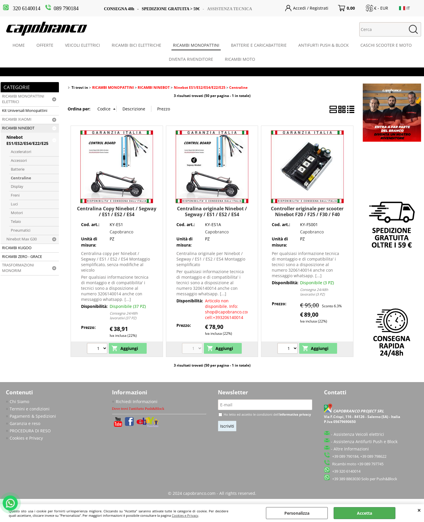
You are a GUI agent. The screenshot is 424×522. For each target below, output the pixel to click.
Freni (15, 195)
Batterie (17, 169)
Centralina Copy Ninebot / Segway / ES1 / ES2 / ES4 (116, 211)
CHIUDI (419, 510)
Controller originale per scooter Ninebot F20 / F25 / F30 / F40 (307, 211)
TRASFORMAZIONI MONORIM (18, 268)
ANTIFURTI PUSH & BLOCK (323, 45)
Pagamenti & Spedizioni (33, 416)
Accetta (364, 513)
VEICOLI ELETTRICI (82, 45)
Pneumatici (20, 230)
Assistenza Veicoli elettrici (359, 434)
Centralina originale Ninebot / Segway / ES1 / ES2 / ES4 (212, 211)
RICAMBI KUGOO (16, 247)
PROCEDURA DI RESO (30, 430)
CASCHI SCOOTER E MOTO (386, 45)
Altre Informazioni (351, 449)
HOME (19, 45)
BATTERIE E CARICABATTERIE (259, 45)
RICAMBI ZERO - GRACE (22, 256)
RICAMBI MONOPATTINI (196, 45)
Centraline (21, 178)
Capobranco (121, 232)
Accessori (19, 160)
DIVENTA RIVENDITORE (191, 59)
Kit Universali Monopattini (24, 110)
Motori (17, 212)
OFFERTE (44, 45)
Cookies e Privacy (185, 515)
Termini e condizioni (30, 409)
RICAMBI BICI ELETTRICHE (136, 45)
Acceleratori (21, 151)
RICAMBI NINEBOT (18, 128)
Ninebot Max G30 (21, 239)
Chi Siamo (19, 401)
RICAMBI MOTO (240, 59)
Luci (14, 204)
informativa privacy (295, 414)
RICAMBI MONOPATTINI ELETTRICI (23, 99)
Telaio (16, 221)
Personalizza (296, 513)
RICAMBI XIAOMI (16, 119)
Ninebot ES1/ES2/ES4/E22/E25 (27, 140)
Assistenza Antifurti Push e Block (365, 441)
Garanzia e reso (25, 423)
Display (17, 186)
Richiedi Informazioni (136, 401)
